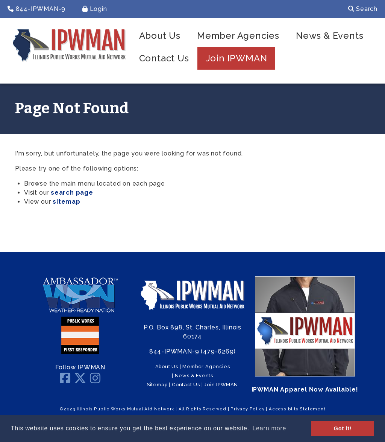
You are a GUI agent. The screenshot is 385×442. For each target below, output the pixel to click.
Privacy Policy (247, 409)
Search (362, 8)
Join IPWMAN (236, 58)
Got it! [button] (343, 428)
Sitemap (157, 384)
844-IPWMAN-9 (36, 8)
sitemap (66, 201)
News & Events (329, 35)
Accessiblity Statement (297, 409)
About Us (159, 35)
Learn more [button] (269, 428)
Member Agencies (238, 35)
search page (72, 192)
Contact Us (164, 58)
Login (94, 8)
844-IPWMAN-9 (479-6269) (192, 351)
